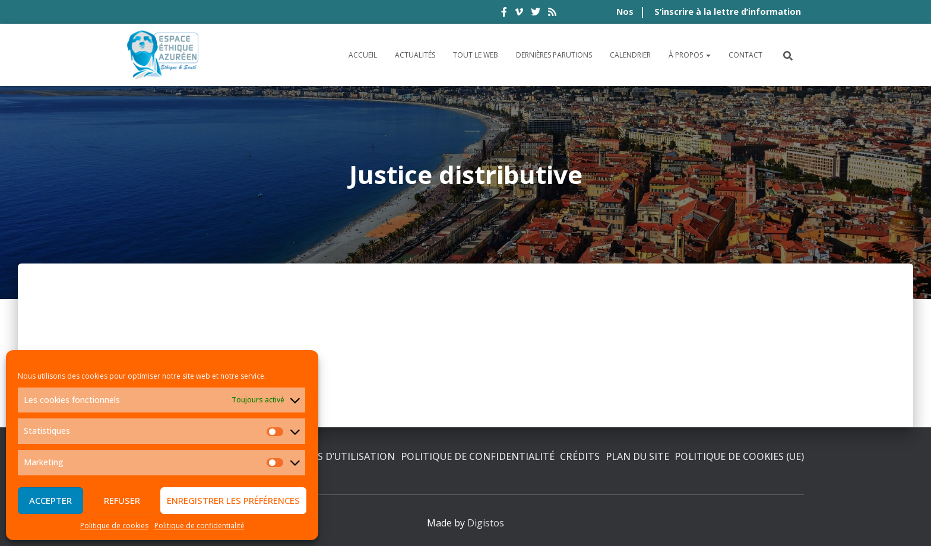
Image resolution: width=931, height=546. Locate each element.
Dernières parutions (554, 55)
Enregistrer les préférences (233, 500)
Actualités (415, 55)
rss (552, 13)
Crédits (580, 456)
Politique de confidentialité (199, 525)
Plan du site (637, 456)
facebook (504, 13)
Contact (745, 55)
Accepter (50, 500)
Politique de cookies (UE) (739, 456)
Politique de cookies (114, 525)
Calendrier (630, 55)
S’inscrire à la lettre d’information (727, 11)
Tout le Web (475, 55)
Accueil (363, 55)
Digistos (485, 522)
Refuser (122, 500)
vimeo (519, 13)
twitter (535, 13)
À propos (690, 55)
